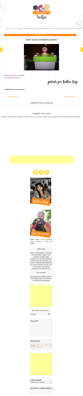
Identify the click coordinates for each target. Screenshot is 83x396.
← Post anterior (12, 97)
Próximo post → (70, 97)
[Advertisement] (41, 160)
